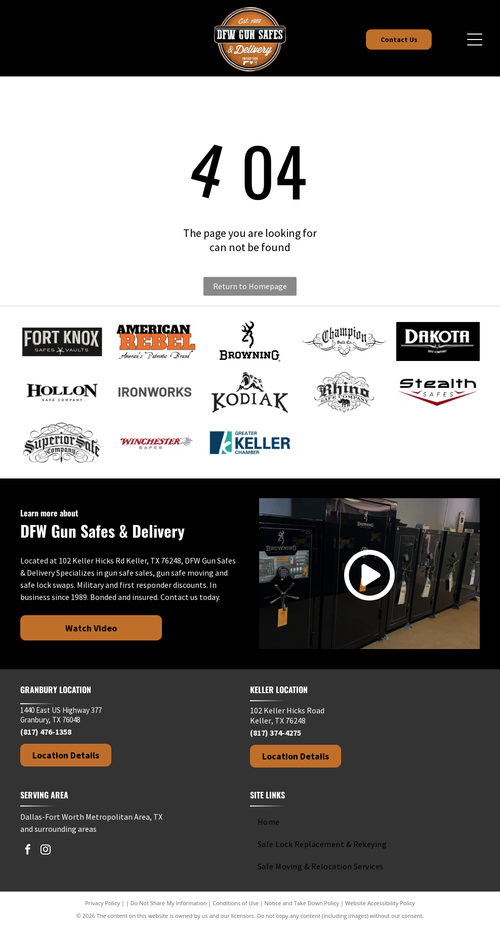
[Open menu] (474, 39)
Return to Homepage (250, 286)
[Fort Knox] (62, 341)
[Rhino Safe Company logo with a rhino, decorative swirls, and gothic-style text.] (344, 392)
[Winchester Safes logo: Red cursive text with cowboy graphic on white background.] (156, 443)
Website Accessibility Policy (380, 903)
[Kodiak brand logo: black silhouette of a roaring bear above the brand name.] (250, 392)
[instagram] (45, 851)
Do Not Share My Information (169, 903)
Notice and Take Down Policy (302, 903)
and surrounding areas (58, 829)
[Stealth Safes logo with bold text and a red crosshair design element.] (438, 392)
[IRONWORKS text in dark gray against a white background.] (156, 392)
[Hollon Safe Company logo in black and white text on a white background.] (62, 392)
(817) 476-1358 (45, 732)
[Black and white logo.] (62, 443)
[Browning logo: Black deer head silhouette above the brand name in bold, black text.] (250, 341)
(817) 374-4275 (275, 733)
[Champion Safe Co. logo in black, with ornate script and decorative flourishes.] (344, 341)
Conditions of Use (236, 903)
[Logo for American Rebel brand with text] (156, 341)
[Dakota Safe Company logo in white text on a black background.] (438, 341)
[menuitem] (360, 822)
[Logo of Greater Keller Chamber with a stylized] (250, 443)
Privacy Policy (102, 903)
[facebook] (27, 851)
